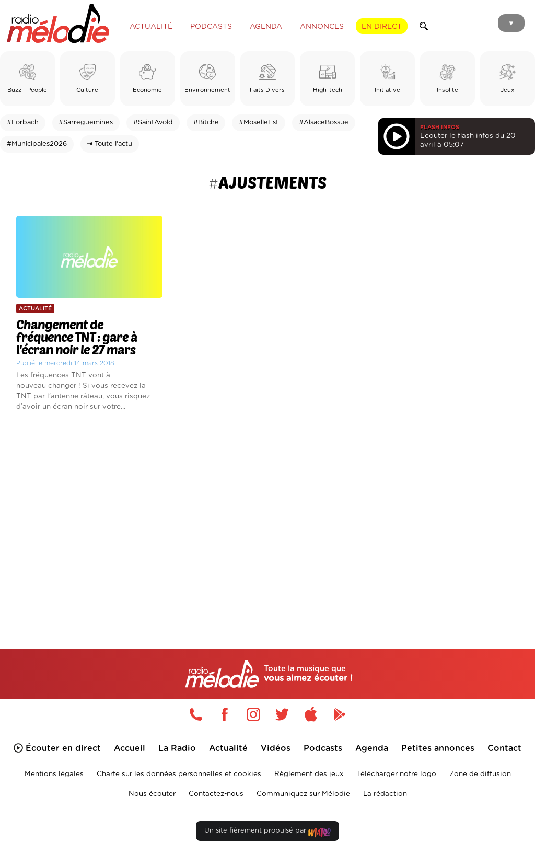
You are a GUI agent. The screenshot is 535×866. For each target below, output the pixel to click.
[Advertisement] (267, 515)
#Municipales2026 (37, 144)
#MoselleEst (258, 122)
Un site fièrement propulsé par (267, 832)
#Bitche (206, 122)
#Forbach (23, 122)
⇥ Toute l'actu (109, 144)
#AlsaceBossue (323, 122)
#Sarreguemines (86, 122)
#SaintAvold (153, 122)
